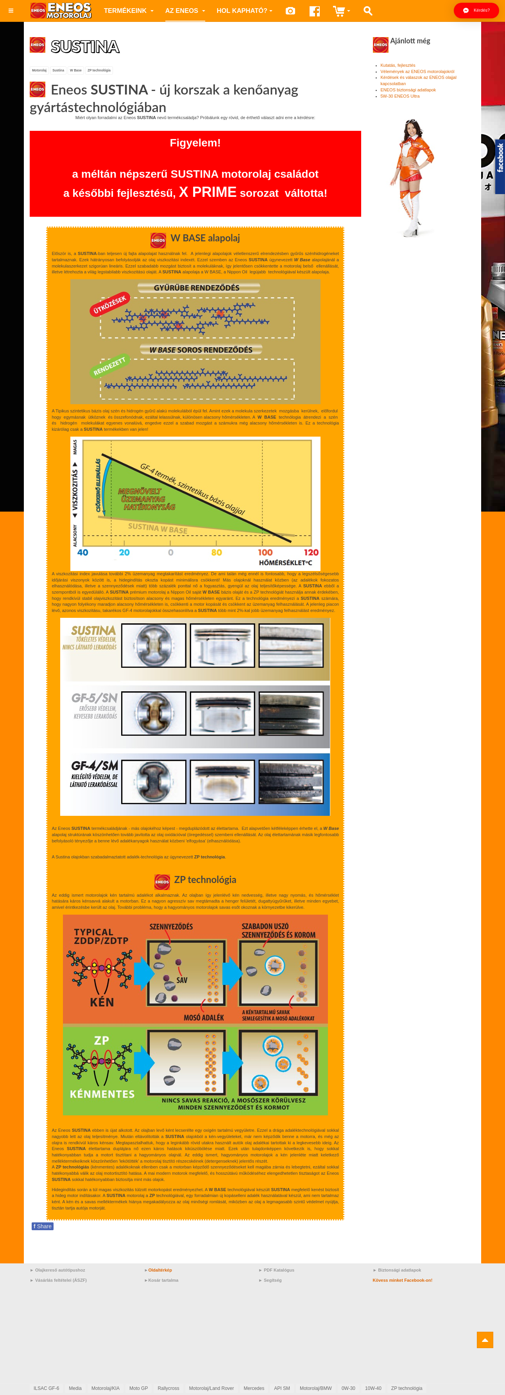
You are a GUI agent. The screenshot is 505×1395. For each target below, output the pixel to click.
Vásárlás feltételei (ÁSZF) (61, 1279)
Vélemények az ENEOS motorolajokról (418, 71)
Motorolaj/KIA (105, 1388)
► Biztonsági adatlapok (397, 1270)
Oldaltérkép (160, 1270)
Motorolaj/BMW (316, 1388)
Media (75, 1388)
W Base (76, 70)
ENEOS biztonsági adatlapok (408, 89)
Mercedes (254, 1388)
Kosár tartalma (163, 1279)
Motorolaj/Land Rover (211, 1388)
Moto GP (138, 1388)
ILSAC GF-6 (46, 1388)
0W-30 (348, 1388)
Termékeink (129, 10)
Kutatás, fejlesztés (398, 65)
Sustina (58, 70)
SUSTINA (86, 46)
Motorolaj (39, 70)
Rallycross (168, 1388)
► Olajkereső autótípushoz (57, 1270)
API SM (282, 1388)
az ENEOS (185, 10)
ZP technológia (99, 70)
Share (43, 1226)
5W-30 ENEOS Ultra (400, 96)
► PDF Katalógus (276, 1270)
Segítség (273, 1279)
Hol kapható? (245, 10)
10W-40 (373, 1388)
